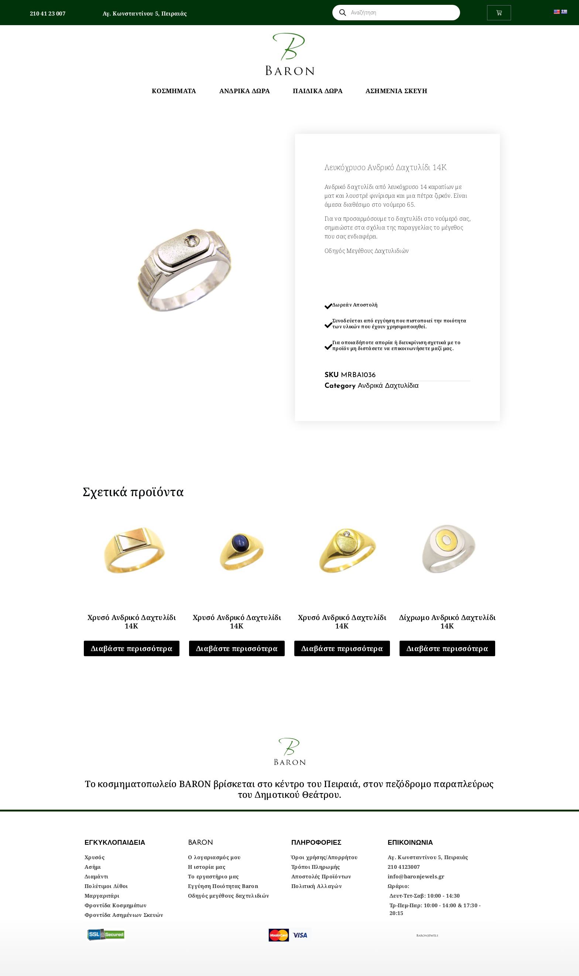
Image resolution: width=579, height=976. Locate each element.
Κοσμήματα (174, 91)
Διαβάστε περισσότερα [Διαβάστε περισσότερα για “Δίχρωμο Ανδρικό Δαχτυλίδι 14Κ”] (447, 648)
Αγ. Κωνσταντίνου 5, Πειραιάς (145, 13)
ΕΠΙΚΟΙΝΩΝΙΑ (410, 842)
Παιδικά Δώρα (318, 91)
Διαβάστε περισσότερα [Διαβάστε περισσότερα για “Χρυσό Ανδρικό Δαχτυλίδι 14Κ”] (131, 648)
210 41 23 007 (47, 13)
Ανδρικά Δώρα (244, 91)
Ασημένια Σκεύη (396, 91)
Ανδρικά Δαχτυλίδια (388, 386)
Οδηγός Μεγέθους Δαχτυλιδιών (367, 251)
